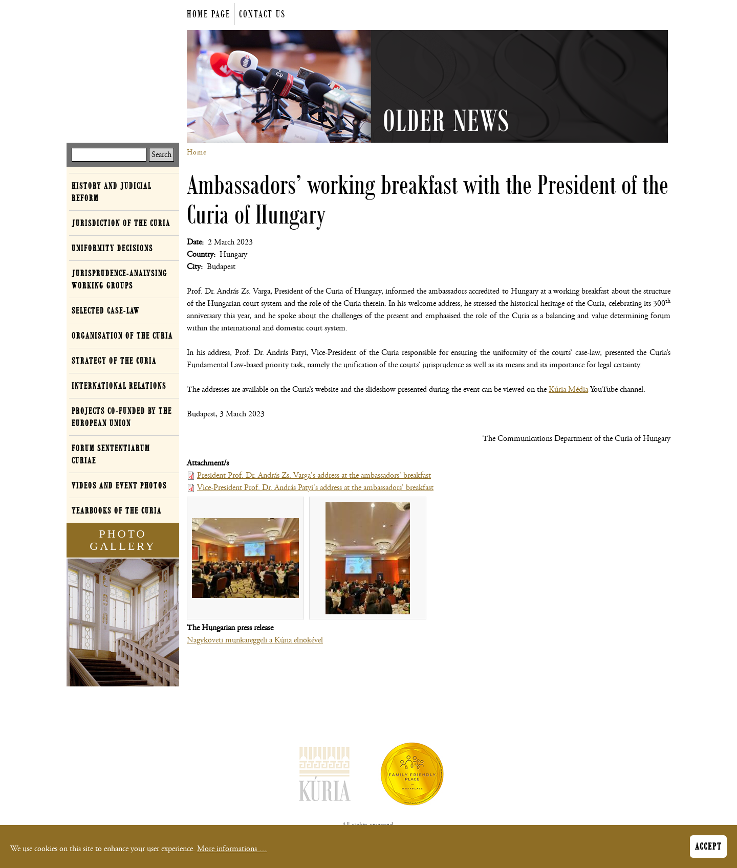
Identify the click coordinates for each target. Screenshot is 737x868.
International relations (119, 385)
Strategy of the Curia (114, 360)
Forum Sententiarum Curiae (111, 454)
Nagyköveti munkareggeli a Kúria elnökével (255, 640)
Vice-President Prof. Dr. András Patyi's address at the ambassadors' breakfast (315, 487)
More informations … (232, 851)
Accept (708, 849)
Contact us (262, 14)
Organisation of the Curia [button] (122, 335)
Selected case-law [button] (106, 310)
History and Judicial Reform (111, 192)
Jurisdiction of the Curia (121, 223)
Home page (208, 14)
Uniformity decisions (112, 248)
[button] (245, 558)
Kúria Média (568, 389)
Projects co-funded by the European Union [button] (122, 417)
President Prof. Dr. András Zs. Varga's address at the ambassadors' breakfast (314, 475)
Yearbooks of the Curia (117, 510)
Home (197, 152)
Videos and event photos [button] (119, 485)
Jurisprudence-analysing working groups (119, 279)
